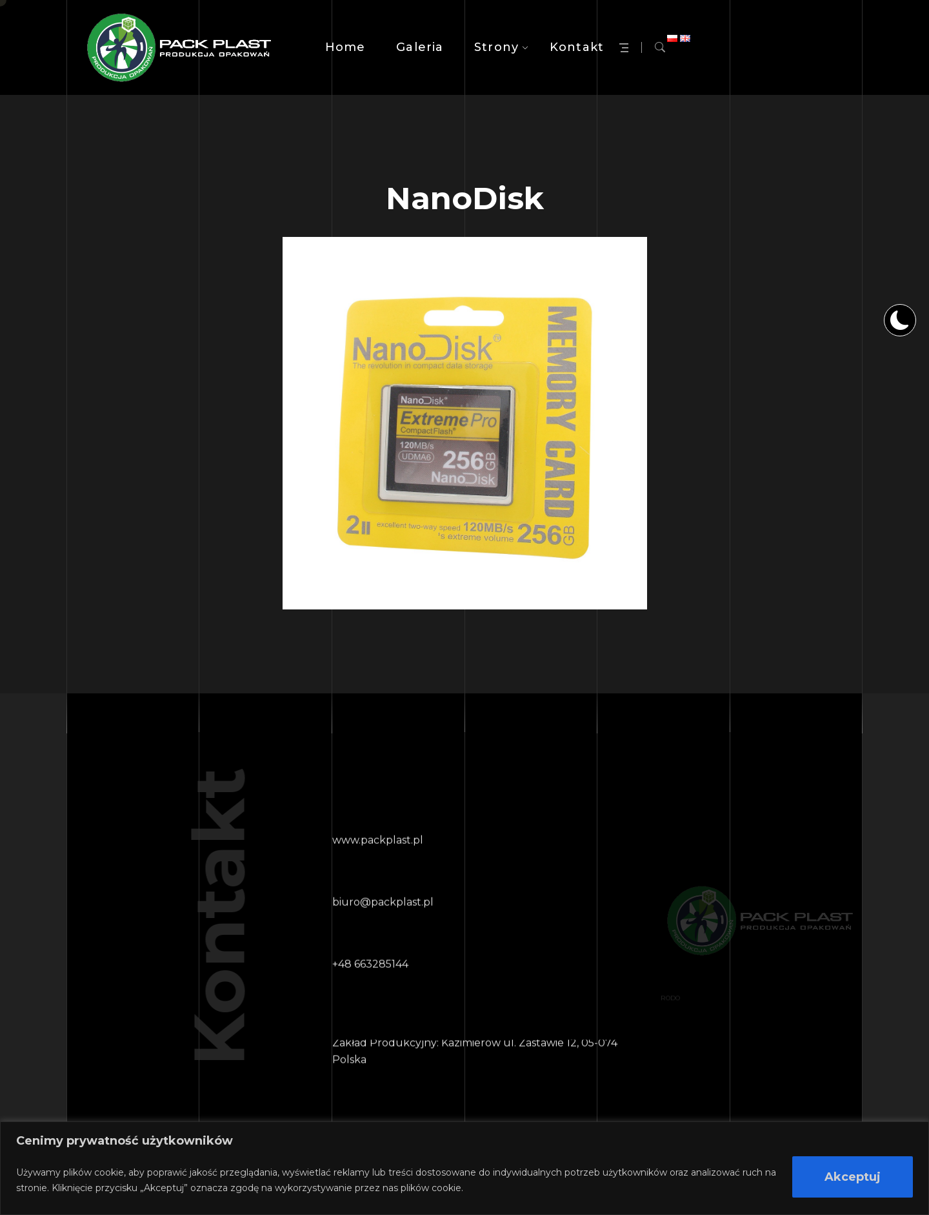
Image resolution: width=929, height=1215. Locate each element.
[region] (464, 1168)
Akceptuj (852, 1177)
